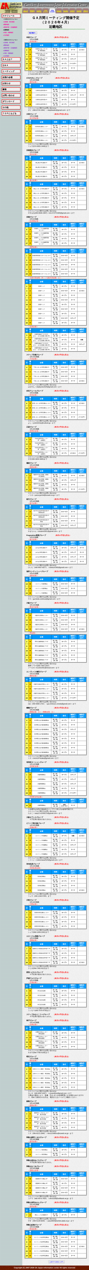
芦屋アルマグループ (33, 978)
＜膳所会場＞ (33, 82)
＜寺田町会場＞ (34, 766)
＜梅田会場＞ (33, 676)
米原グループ (31, 37)
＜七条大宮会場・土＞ (53, 278)
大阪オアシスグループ (34, 817)
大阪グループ (31, 603)
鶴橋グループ (31, 708)
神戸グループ (31, 1020)
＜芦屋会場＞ (33, 982)
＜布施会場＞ (33, 827)
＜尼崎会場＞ (33, 940)
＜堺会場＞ (32, 633)
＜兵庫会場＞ (33, 1024)
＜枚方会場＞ (33, 503)
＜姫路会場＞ (33, 1105)
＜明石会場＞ (33, 1060)
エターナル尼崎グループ (35, 936)
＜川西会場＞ (33, 904)
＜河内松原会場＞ (34, 868)
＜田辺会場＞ (33, 1229)
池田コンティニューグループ (37, 571)
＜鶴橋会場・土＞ (48, 712)
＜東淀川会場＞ (34, 607)
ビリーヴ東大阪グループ (35, 823)
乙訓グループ (31, 427)
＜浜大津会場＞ (34, 118)
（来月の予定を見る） (61, 37)
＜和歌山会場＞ (34, 1170)
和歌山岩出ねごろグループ (36, 1160)
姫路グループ (31, 1101)
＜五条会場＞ (33, 327)
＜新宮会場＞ (33, 1141)
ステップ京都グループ (34, 355)
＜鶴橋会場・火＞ (34, 712)
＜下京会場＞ (33, 359)
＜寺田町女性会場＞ (35, 797)
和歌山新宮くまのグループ (36, 1137)
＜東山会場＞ (33, 180)
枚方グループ (31, 499)
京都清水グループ (33, 150)
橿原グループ (31, 463)
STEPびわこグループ (34, 78)
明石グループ (31, 1056)
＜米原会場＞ (33, 41)
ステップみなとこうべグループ (38, 1014)
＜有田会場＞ (33, 1206)
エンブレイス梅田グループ (36, 672)
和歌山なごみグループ (34, 1166)
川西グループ (31, 900)
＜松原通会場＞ (34, 221)
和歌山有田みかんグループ (36, 1202)
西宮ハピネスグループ (34, 972)
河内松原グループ (33, 864)
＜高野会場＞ (33, 247)
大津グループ (31, 114)
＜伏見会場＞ (33, 395)
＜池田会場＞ (33, 575)
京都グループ (31, 217)
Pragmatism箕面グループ (36, 535)
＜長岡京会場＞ (34, 431)
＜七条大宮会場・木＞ (36, 278)
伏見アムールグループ (34, 391)
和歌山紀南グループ (33, 1225)
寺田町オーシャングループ (36, 762)
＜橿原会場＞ (33, 467)
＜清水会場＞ (33, 154)
